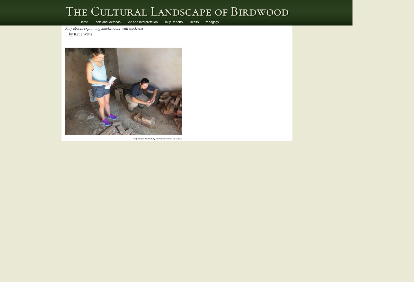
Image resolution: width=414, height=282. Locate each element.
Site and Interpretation (142, 22)
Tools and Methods (107, 22)
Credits (194, 22)
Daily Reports (173, 22)
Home (83, 22)
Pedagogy (212, 22)
